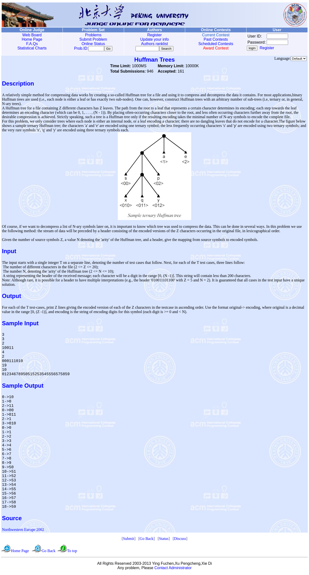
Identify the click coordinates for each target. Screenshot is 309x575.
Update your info (154, 39)
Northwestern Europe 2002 (23, 530)
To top (72, 552)
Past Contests (216, 39)
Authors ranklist (154, 44)
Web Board (32, 35)
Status (163, 539)
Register (154, 35)
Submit (128, 539)
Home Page (32, 39)
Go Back (146, 539)
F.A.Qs (32, 44)
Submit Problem (93, 39)
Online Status (93, 44)
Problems (93, 35)
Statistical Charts (31, 48)
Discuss (180, 539)
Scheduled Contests (215, 44)
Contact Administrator (173, 569)
